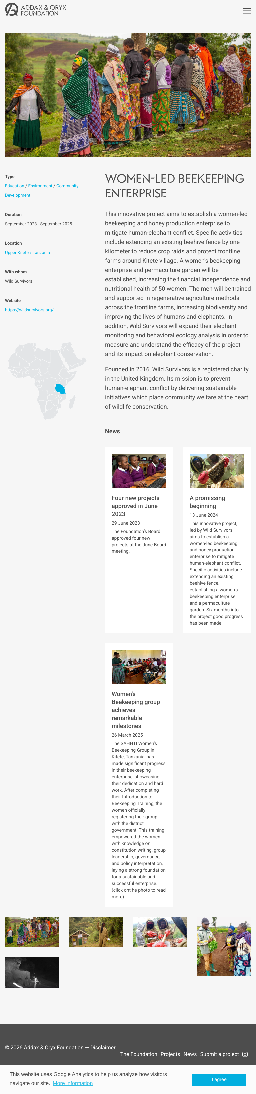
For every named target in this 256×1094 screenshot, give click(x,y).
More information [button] (73, 1083)
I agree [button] (219, 1079)
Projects (170, 1054)
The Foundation (138, 1054)
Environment (40, 186)
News (190, 1054)
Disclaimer (102, 1047)
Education (14, 186)
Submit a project (219, 1054)
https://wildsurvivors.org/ (29, 310)
